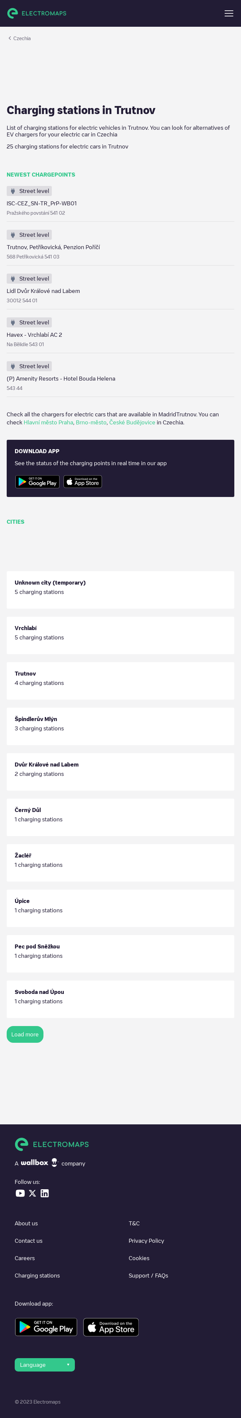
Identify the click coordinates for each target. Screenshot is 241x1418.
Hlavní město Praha (48, 422)
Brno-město (91, 422)
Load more (25, 1034)
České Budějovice (132, 422)
